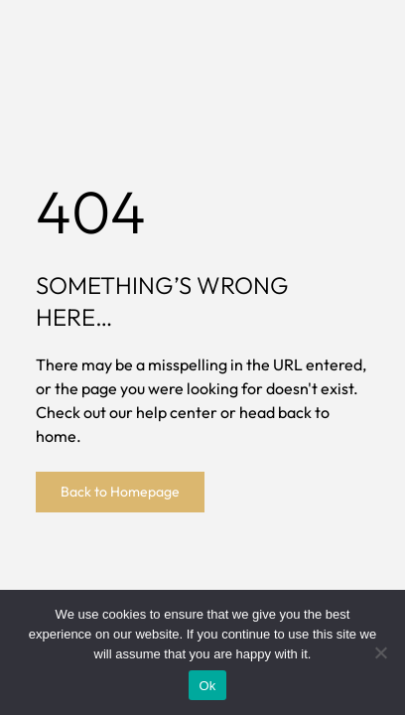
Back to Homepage (120, 491)
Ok (207, 685)
